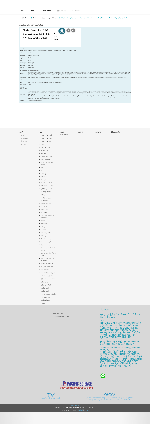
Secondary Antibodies (50, 18)
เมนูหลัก (21, 132)
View (86, 410)
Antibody (36, 18)
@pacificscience (63, 316)
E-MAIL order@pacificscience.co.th (50, 396)
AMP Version (74, 406)
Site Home (26, 18)
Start (81, 410)
